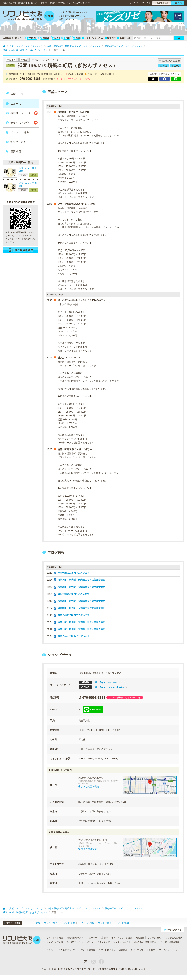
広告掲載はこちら (154, 942)
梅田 (76, 38)
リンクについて (120, 942)
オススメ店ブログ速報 (121, 937)
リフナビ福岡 (122, 923)
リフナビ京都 (68, 923)
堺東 (67, 38)
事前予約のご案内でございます (73, 573)
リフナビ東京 (104, 923)
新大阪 (44, 38)
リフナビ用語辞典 (174, 937)
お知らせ (50, 950)
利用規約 (151, 950)
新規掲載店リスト (75, 937)
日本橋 (56, 38)
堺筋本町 (32, 38)
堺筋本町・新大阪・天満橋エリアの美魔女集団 (81, 579)
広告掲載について (66, 950)
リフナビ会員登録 (87, 950)
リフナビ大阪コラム (92, 38)
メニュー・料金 (17, 132)
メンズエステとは (54, 942)
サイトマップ (137, 950)
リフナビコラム (155, 937)
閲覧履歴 (110, 38)
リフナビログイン (107, 950)
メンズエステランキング (98, 942)
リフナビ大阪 (33, 923)
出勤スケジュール (22, 113)
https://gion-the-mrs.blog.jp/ (103, 687)
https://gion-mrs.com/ (99, 682)
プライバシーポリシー (169, 950)
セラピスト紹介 (22, 123)
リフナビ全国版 (12, 923)
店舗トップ (15, 93)
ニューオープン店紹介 (97, 937)
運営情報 (123, 950)
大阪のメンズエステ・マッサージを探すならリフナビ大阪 (95, 969)
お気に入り (123, 38)
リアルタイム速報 (54, 937)
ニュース (13, 103)
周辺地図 (13, 151)
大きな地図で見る (88, 786)
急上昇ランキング (75, 942)
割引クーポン (16, 141)
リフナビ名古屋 (86, 923)
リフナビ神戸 (50, 923)
